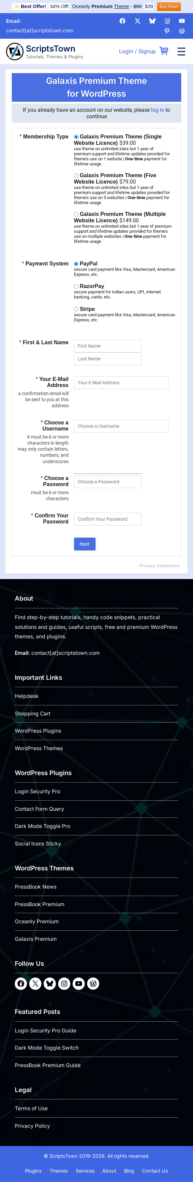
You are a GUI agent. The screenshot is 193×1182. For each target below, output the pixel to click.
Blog (129, 1171)
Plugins (33, 1171)
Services (85, 1171)
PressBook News (35, 887)
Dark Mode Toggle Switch (47, 1048)
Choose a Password (55, 481)
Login (126, 51)
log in (157, 110)
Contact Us (155, 1171)
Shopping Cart (32, 713)
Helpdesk (27, 696)
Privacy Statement (160, 565)
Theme (121, 6)
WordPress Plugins (38, 731)
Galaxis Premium (36, 939)
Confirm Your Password (49, 518)
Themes (58, 1171)
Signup (147, 51)
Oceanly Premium (37, 921)
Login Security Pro (37, 791)
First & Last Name (44, 342)
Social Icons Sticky (38, 843)
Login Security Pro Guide (45, 1030)
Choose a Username (55, 426)
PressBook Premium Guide (48, 1065)
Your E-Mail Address (52, 382)
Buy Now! (169, 6)
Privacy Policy (32, 1126)
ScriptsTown (50, 48)
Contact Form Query (39, 808)
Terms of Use (31, 1108)
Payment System (45, 263)
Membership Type (44, 136)
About (109, 1171)
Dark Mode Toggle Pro (42, 826)
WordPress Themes (39, 748)
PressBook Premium (40, 904)
